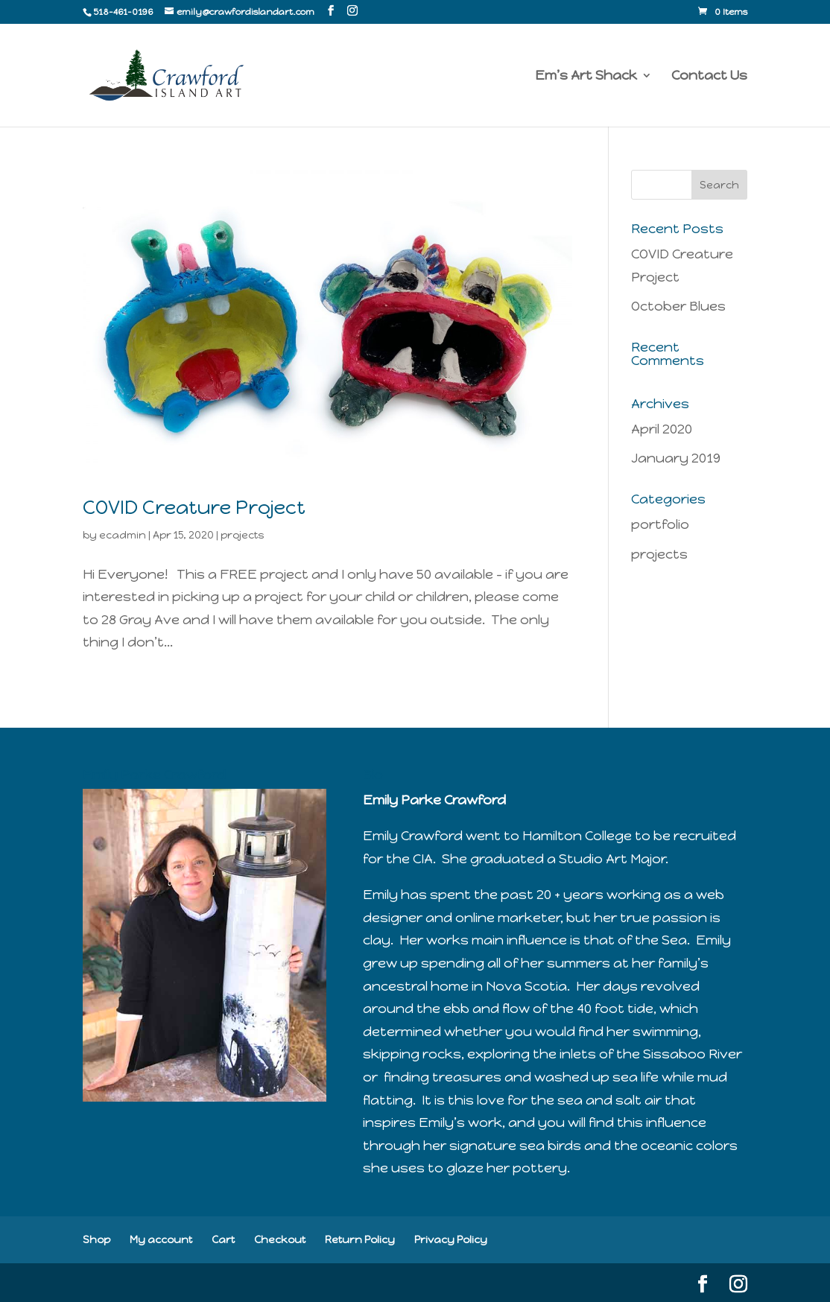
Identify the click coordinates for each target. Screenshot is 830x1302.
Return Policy (360, 1239)
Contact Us (709, 76)
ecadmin (122, 535)
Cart (223, 1239)
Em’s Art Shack (586, 76)
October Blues (678, 306)
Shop (96, 1239)
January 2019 (675, 458)
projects (242, 535)
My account (161, 1239)
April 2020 (661, 429)
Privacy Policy (450, 1239)
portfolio (660, 524)
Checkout (279, 1239)
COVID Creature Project (194, 507)
